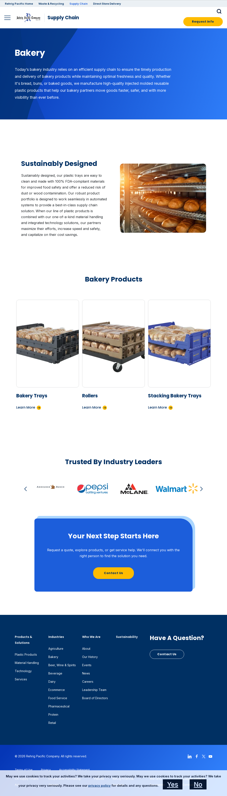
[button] (220, 11)
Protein (53, 714)
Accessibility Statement (74, 769)
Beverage (55, 673)
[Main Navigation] (8, 18)
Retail (52, 723)
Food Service (57, 698)
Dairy (52, 681)
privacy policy (99, 786)
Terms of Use (24, 769)
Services (21, 679)
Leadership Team (94, 690)
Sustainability (127, 637)
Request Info (203, 21)
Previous (26, 489)
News (86, 673)
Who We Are (91, 637)
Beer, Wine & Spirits (62, 665)
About (86, 648)
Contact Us (113, 573)
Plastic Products (26, 654)
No (198, 784)
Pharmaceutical (58, 706)
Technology (23, 671)
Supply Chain (78, 3)
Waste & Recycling (51, 3)
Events (86, 665)
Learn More (25, 407)
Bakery (53, 657)
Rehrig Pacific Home (19, 3)
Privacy (46, 769)
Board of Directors (95, 698)
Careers (87, 681)
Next (200, 489)
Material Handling (27, 663)
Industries (56, 637)
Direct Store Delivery (107, 3)
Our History (90, 657)
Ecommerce (56, 690)
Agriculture (55, 648)
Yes (172, 784)
